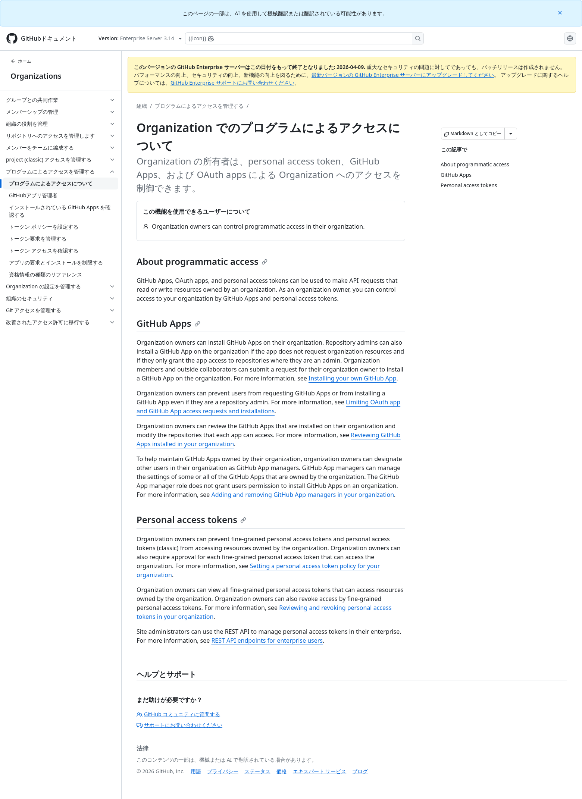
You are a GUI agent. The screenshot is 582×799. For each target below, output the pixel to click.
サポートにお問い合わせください (179, 724)
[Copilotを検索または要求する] (304, 38)
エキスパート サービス (320, 771)
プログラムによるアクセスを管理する (199, 105)
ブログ (360, 771)
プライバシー (222, 771)
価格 (281, 771)
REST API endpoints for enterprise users (267, 640)
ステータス (257, 771)
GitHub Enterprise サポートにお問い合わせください (232, 82)
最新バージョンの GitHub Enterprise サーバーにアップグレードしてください (403, 74)
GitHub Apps (168, 323)
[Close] (561, 12)
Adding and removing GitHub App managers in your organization (302, 495)
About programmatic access (202, 261)
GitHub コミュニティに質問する (178, 714)
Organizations (36, 76)
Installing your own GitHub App (353, 378)
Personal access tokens (191, 519)
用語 (196, 771)
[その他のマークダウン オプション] (510, 134)
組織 (142, 105)
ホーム (20, 61)
